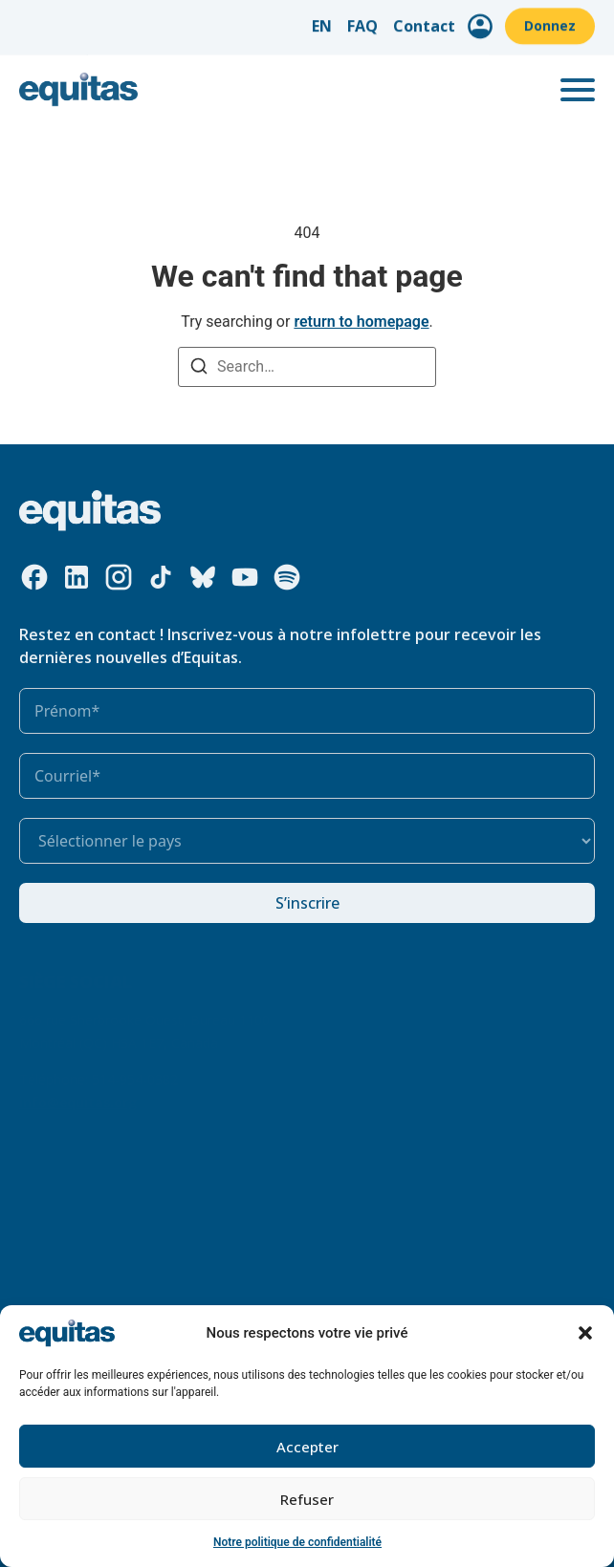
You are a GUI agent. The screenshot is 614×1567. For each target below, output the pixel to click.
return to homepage (361, 321)
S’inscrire (307, 902)
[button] (585, 1332)
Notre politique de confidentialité (297, 1542)
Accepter (307, 1446)
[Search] (199, 368)
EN (322, 20)
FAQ (362, 20)
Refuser (307, 1499)
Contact (424, 20)
